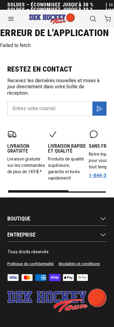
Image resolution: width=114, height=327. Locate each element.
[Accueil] (52, 18)
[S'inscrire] (99, 109)
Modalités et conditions (79, 264)
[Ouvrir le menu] (11, 18)
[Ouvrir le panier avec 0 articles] (107, 18)
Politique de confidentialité (30, 264)
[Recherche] (93, 18)
